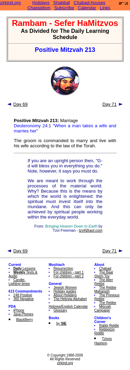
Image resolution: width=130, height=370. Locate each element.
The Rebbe (107, 303)
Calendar (87, 7)
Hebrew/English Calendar (68, 306)
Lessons (24, 268)
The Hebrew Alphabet (70, 299)
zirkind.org (10, 2)
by (61, 323)
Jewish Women (65, 287)
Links (105, 7)
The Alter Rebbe (103, 282)
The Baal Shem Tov (103, 274)
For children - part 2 (68, 276)
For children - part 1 (68, 272)
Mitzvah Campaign (102, 308)
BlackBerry (24, 320)
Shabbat (61, 2)
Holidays (41, 2)
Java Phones (23, 314)
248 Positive (22, 295)
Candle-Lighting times (19, 282)
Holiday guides (64, 291)
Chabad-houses (90, 2)
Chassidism (38, 7)
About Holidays (65, 295)
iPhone (18, 310)
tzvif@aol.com (90, 230)
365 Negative (23, 299)
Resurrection (63, 268)
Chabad (105, 268)
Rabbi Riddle (109, 325)
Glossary (60, 310)
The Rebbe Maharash (105, 289)
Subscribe (64, 7)
